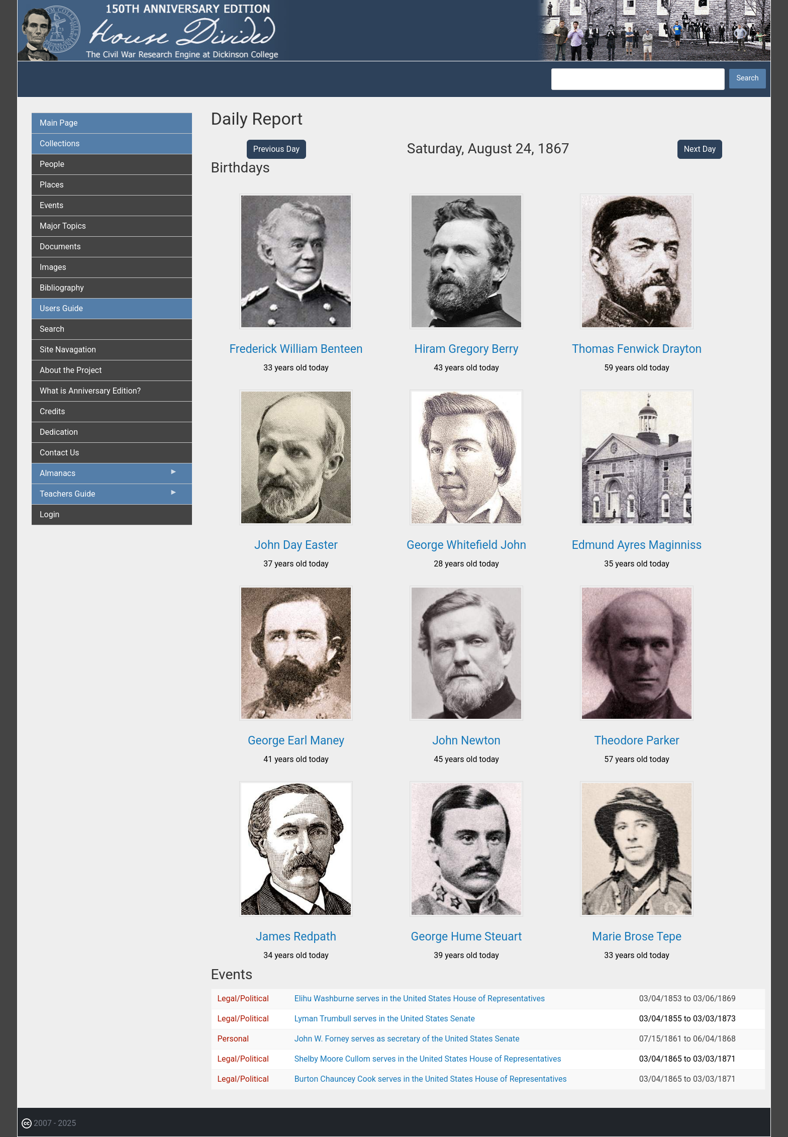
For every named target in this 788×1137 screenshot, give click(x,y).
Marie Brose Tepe (636, 936)
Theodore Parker (636, 740)
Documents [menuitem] (60, 246)
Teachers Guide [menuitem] (109, 496)
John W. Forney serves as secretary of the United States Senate (407, 1039)
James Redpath (296, 936)
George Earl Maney (296, 740)
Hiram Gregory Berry (467, 349)
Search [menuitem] (52, 329)
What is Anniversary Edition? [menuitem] (90, 391)
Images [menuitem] (53, 267)
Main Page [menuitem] (59, 123)
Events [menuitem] (51, 205)
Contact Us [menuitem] (59, 452)
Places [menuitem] (52, 185)
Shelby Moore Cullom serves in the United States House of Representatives (427, 1059)
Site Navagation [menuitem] (68, 349)
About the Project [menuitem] (71, 370)
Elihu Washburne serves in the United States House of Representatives (419, 998)
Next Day (700, 149)
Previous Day (276, 149)
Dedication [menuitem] (59, 432)
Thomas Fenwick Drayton (637, 349)
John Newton (466, 740)
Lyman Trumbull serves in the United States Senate (384, 1018)
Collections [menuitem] (60, 143)
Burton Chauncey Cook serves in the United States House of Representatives (430, 1079)
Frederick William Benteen (295, 349)
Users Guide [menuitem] (61, 308)
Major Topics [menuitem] (63, 226)
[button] (296, 325)
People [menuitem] (52, 164)
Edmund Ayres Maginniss (637, 545)
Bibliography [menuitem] (62, 288)
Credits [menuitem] (52, 411)
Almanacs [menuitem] (109, 475)
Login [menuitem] (49, 514)
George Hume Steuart (466, 936)
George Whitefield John (466, 545)
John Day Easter (296, 545)
